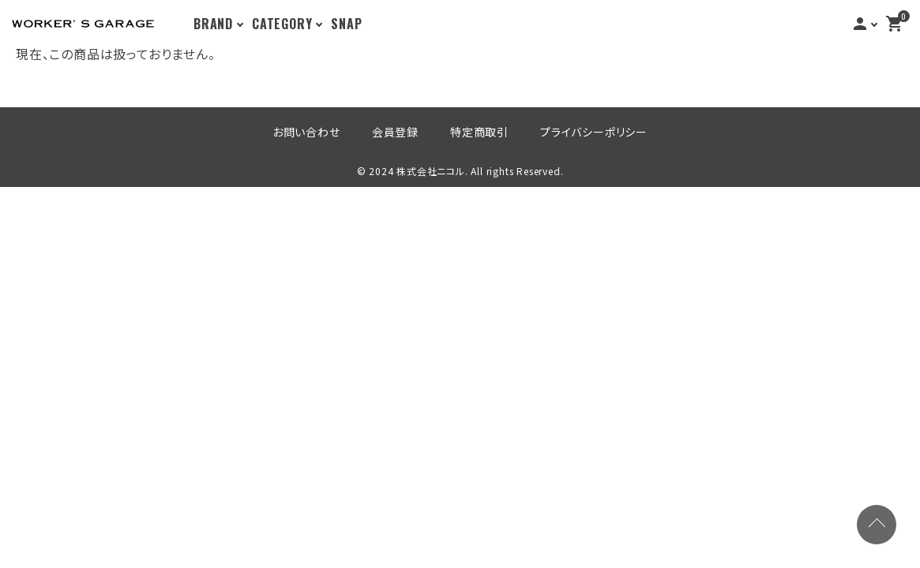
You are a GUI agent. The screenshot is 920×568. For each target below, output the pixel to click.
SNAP (346, 23)
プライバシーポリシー (594, 131)
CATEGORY (282, 23)
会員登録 (395, 131)
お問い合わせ (306, 131)
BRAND (213, 23)
